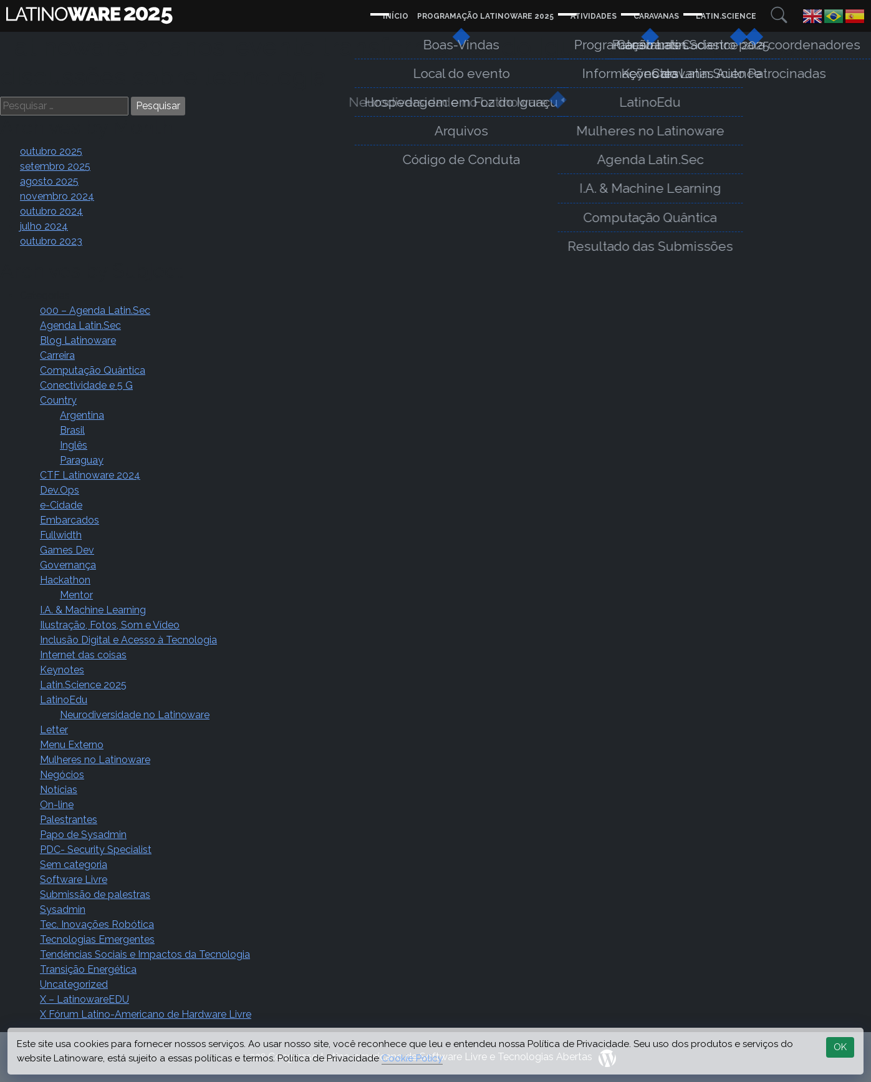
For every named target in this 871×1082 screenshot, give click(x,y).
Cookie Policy (412, 1058)
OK (840, 1047)
